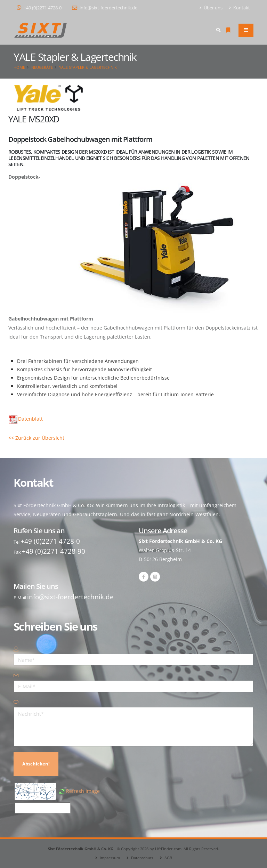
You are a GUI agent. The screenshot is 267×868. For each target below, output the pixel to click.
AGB (168, 857)
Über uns (211, 8)
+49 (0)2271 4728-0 (39, 8)
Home (19, 67)
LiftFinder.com (168, 848)
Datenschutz (142, 857)
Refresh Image (83, 791)
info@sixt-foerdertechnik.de (104, 8)
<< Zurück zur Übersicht (36, 438)
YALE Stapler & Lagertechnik (88, 67)
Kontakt (239, 8)
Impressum (110, 857)
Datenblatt (26, 418)
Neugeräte (42, 67)
